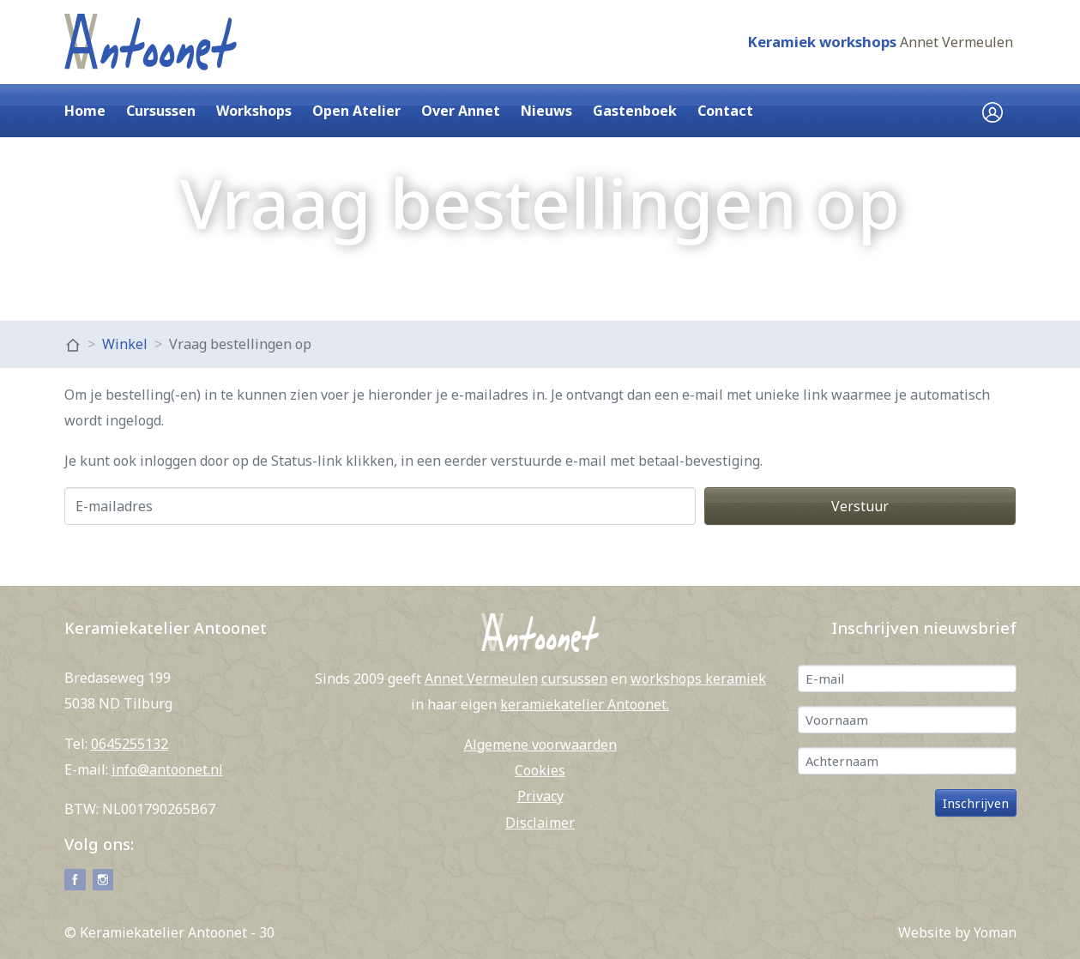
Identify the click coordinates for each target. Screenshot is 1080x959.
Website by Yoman (957, 932)
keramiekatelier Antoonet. (584, 704)
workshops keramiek (698, 678)
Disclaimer (540, 822)
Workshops (254, 110)
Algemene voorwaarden (540, 744)
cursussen (574, 678)
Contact (725, 110)
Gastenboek (635, 110)
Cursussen (161, 110)
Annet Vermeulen (956, 42)
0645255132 (129, 743)
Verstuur (860, 506)
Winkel (125, 344)
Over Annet (460, 110)
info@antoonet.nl (167, 769)
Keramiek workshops (821, 41)
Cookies (540, 770)
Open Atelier (356, 110)
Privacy (540, 796)
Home (85, 110)
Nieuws (546, 110)
